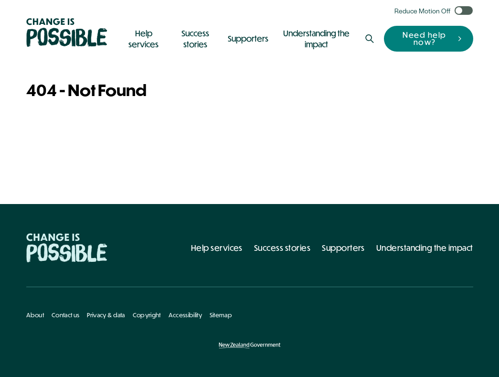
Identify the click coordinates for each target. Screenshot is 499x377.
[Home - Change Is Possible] (66, 248)
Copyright (147, 315)
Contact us (65, 315)
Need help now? (424, 38)
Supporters (343, 247)
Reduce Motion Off (422, 10)
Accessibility (185, 315)
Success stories (282, 247)
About (35, 315)
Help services (217, 247)
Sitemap (221, 315)
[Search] (369, 38)
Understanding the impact (424, 247)
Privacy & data (106, 315)
